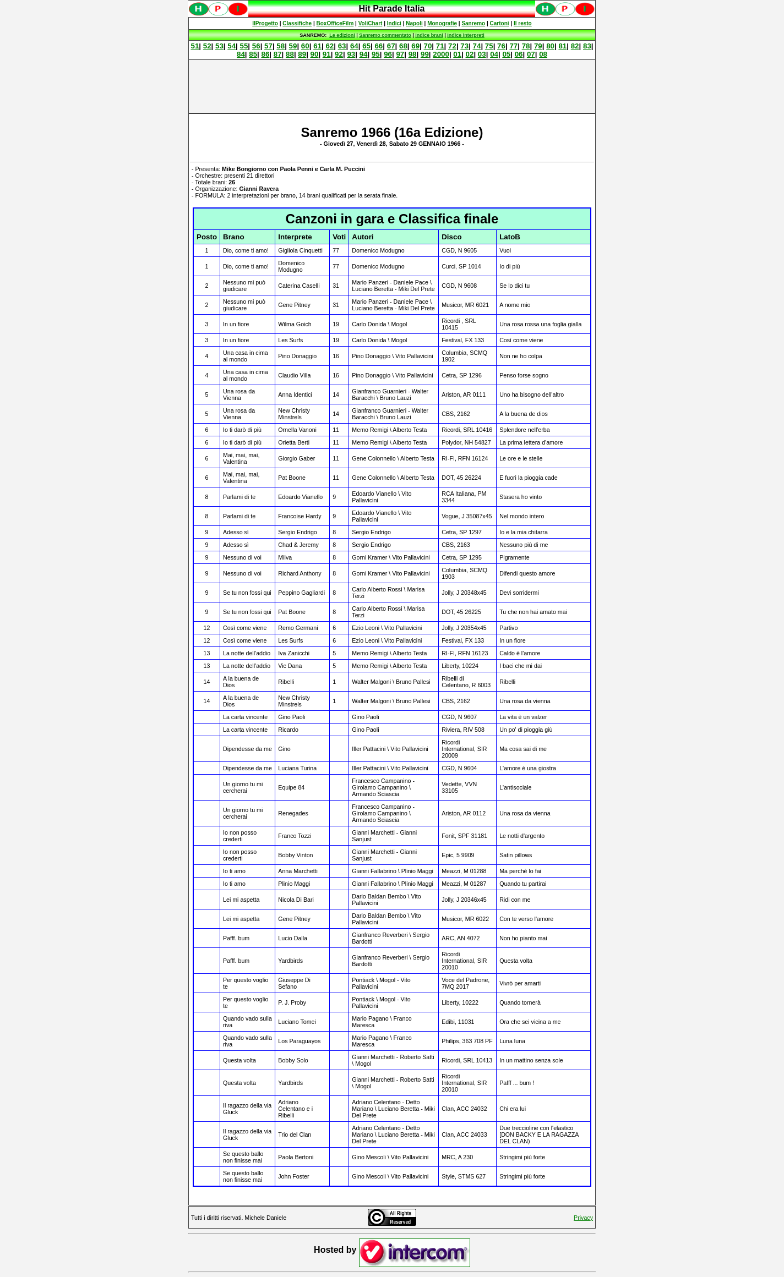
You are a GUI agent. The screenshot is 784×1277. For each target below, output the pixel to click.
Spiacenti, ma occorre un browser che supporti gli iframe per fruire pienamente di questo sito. (392, 14)
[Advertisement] (392, 86)
